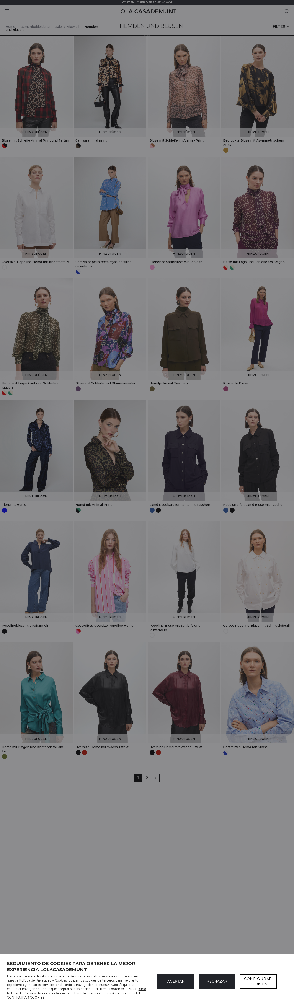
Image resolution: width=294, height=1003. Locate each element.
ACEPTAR (176, 981)
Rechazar (217, 981)
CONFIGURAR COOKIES (258, 981)
